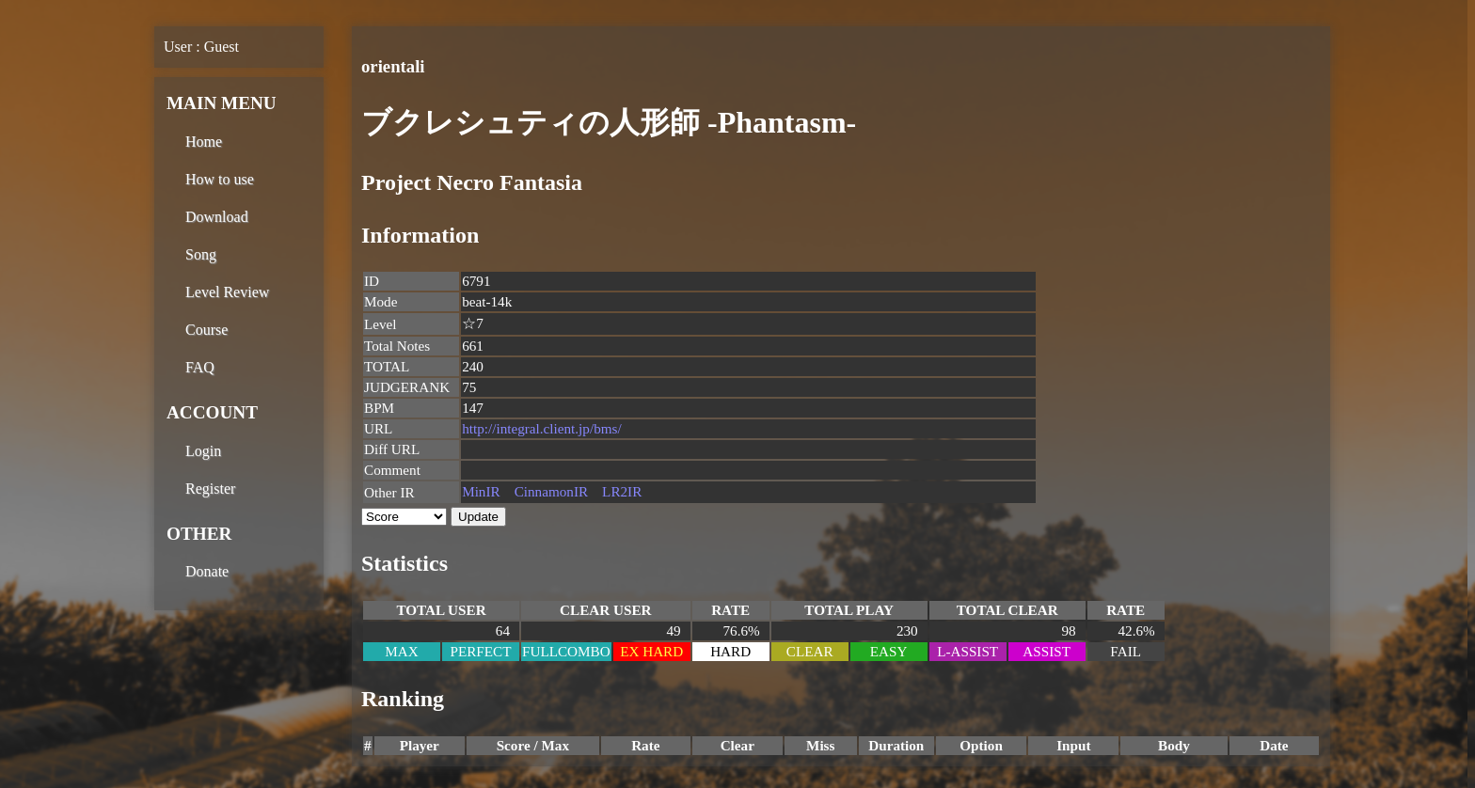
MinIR (481, 491)
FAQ (199, 367)
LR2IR (622, 491)
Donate (207, 571)
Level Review (227, 292)
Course (206, 330)
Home (203, 142)
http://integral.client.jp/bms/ (542, 428)
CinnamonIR (551, 491)
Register (210, 488)
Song (200, 254)
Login (203, 451)
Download (216, 217)
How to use (219, 179)
